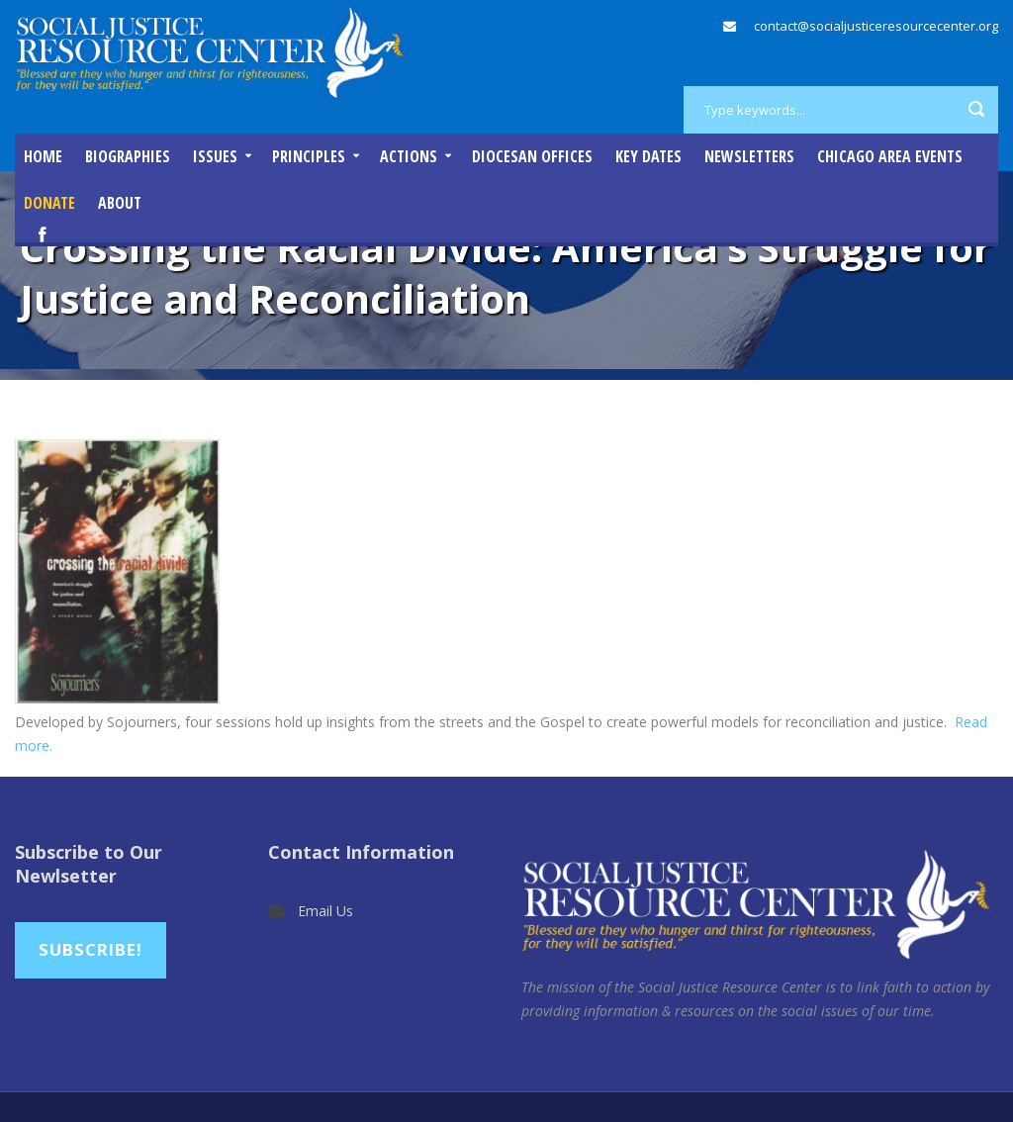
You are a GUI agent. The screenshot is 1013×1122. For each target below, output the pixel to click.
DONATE (49, 203)
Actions (408, 156)
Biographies (127, 156)
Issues (215, 156)
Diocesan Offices (532, 156)
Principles (308, 156)
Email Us (325, 910)
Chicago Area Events (890, 156)
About (119, 203)
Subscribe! (90, 949)
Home (43, 156)
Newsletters (749, 156)
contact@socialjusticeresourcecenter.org (876, 26)
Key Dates (648, 156)
